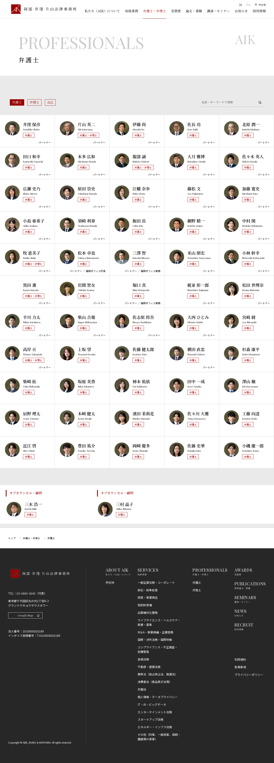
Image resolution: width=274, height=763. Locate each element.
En (247, 5)
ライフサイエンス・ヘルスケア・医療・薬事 (159, 622)
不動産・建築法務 (149, 667)
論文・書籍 (194, 11)
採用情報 (259, 11)
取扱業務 (131, 11)
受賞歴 (176, 11)
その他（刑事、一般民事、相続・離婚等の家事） (159, 737)
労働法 (142, 689)
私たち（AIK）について (102, 11)
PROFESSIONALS (210, 570)
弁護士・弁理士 (154, 11)
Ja (239, 5)
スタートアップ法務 (150, 719)
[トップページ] (42, 9)
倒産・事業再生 (148, 597)
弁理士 (35, 102)
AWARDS (243, 570)
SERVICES (148, 570)
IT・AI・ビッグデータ (152, 704)
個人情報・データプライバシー (158, 697)
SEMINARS (245, 597)
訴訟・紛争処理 (148, 590)
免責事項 (240, 667)
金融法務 (143, 659)
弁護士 (17, 102)
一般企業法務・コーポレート (156, 582)
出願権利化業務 (148, 613)
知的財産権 (145, 605)
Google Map (29, 615)
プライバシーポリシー (248, 675)
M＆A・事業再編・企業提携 (155, 632)
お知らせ (241, 11)
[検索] (259, 102)
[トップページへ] (38, 579)
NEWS (240, 611)
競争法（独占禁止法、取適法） (158, 674)
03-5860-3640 (26, 593)
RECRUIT (243, 625)
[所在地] (260, 4)
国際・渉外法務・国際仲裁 (155, 640)
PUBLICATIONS (250, 583)
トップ (12, 538)
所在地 (110, 582)
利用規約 (240, 659)
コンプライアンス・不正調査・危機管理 (158, 649)
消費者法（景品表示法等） (155, 682)
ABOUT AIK (117, 570)
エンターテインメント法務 (155, 712)
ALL (50, 102)
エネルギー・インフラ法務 (155, 727)
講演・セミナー (218, 11)
